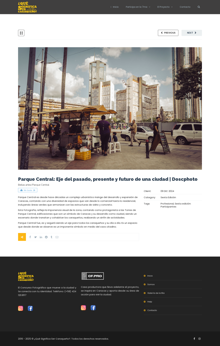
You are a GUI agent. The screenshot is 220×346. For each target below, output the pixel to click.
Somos (151, 284)
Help (149, 301)
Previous (170, 32)
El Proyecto (163, 6)
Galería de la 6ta (156, 293)
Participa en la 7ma (136, 6)
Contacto (185, 6)
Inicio (115, 6)
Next (190, 32)
